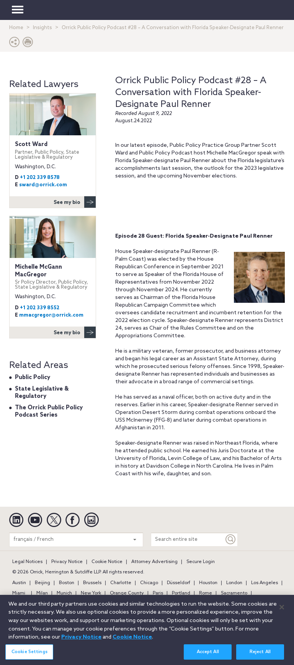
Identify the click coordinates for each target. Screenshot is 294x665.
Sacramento (234, 593)
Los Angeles (264, 583)
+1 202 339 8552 (39, 308)
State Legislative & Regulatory (42, 393)
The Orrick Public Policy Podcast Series (49, 411)
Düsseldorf (178, 583)
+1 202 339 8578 (40, 178)
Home (16, 28)
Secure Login (200, 562)
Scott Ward (52, 150)
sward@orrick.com (43, 185)
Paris (158, 593)
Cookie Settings (29, 656)
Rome (205, 593)
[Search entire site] (187, 539)
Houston (208, 583)
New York (91, 593)
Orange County (127, 593)
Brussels (92, 583)
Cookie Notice (106, 562)
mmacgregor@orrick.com (51, 315)
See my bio (75, 202)
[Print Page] (28, 44)
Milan (42, 593)
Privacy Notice (67, 562)
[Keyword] (231, 539)
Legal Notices (27, 562)
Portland (181, 593)
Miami (18, 593)
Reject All (260, 656)
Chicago (149, 583)
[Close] (281, 611)
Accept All (208, 656)
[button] (14, 44)
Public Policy (32, 377)
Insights (42, 28)
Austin (19, 583)
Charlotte (120, 583)
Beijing (42, 583)
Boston (66, 583)
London (234, 583)
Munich (64, 593)
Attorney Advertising (154, 562)
